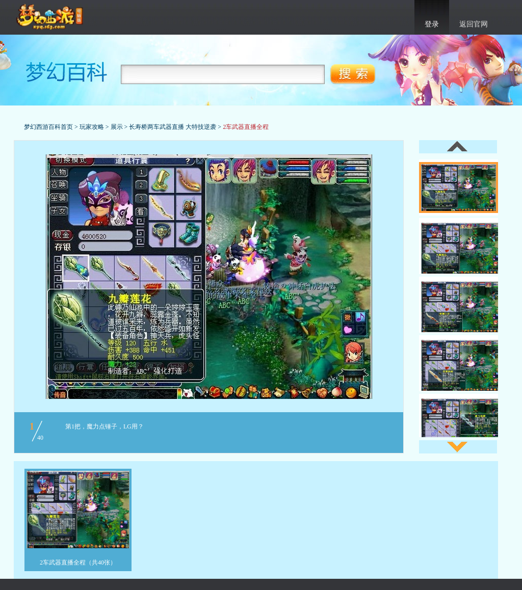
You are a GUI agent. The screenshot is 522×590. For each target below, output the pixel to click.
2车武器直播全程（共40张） (78, 562)
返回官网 (473, 24)
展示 (117, 126)
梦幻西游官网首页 (51, 17)
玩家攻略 (92, 126)
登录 (432, 24)
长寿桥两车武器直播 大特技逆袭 (172, 126)
